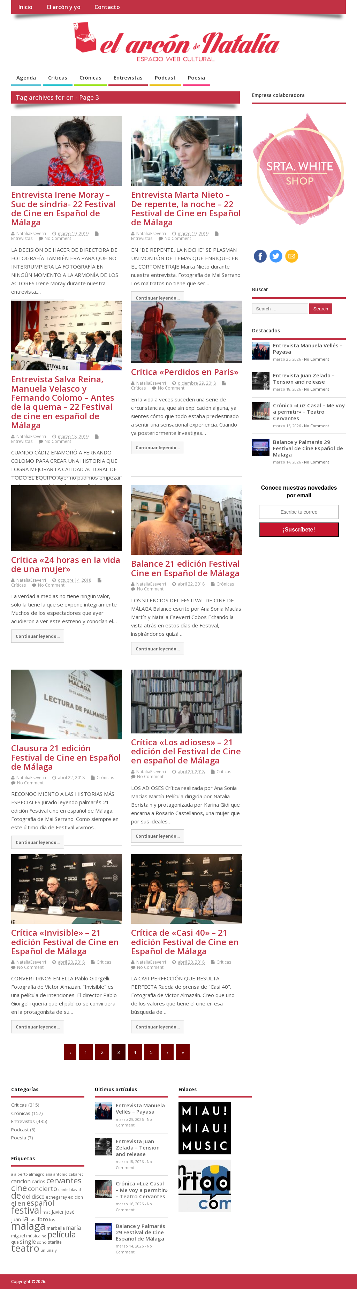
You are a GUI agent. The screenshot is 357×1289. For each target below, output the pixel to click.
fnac (47, 1212)
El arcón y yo (64, 7)
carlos (38, 1181)
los (52, 1219)
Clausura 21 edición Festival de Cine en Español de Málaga (66, 757)
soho (42, 1242)
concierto (42, 1188)
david (76, 1189)
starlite (55, 1242)
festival (26, 1210)
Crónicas (90, 77)
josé (70, 1211)
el (13, 1203)
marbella (56, 1228)
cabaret (76, 1174)
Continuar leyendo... (158, 298)
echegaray (56, 1197)
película (61, 1234)
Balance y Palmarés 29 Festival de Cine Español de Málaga (308, 448)
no (43, 1235)
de (16, 1195)
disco (38, 1196)
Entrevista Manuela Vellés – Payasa (308, 348)
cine (19, 1187)
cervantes (64, 1180)
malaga (28, 1226)
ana (49, 1174)
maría (73, 1227)
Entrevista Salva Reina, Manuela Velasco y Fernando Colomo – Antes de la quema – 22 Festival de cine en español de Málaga (62, 402)
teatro (25, 1248)
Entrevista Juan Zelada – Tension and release (304, 378)
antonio (60, 1174)
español (40, 1203)
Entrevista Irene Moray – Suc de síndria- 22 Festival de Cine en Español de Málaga (63, 208)
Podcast (165, 77)
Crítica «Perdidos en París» (184, 371)
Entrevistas (128, 77)
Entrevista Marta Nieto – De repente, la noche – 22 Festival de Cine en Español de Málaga (186, 208)
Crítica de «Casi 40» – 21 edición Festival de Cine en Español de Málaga (185, 942)
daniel (64, 1189)
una (50, 1250)
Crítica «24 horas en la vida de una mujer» (65, 564)
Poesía (196, 77)
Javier (58, 1211)
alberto (21, 1174)
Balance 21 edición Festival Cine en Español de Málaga (185, 568)
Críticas (57, 77)
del (26, 1196)
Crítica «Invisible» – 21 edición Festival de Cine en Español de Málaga (65, 942)
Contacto (107, 7)
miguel (18, 1236)
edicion (75, 1197)
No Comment (58, 238)
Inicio (25, 7)
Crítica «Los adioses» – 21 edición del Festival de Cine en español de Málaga (186, 751)
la (25, 1218)
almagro (37, 1174)
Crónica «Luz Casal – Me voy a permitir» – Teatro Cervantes (309, 411)
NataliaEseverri (31, 233)
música (33, 1235)
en (21, 1203)
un (42, 1250)
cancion (21, 1181)
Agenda (26, 77)
